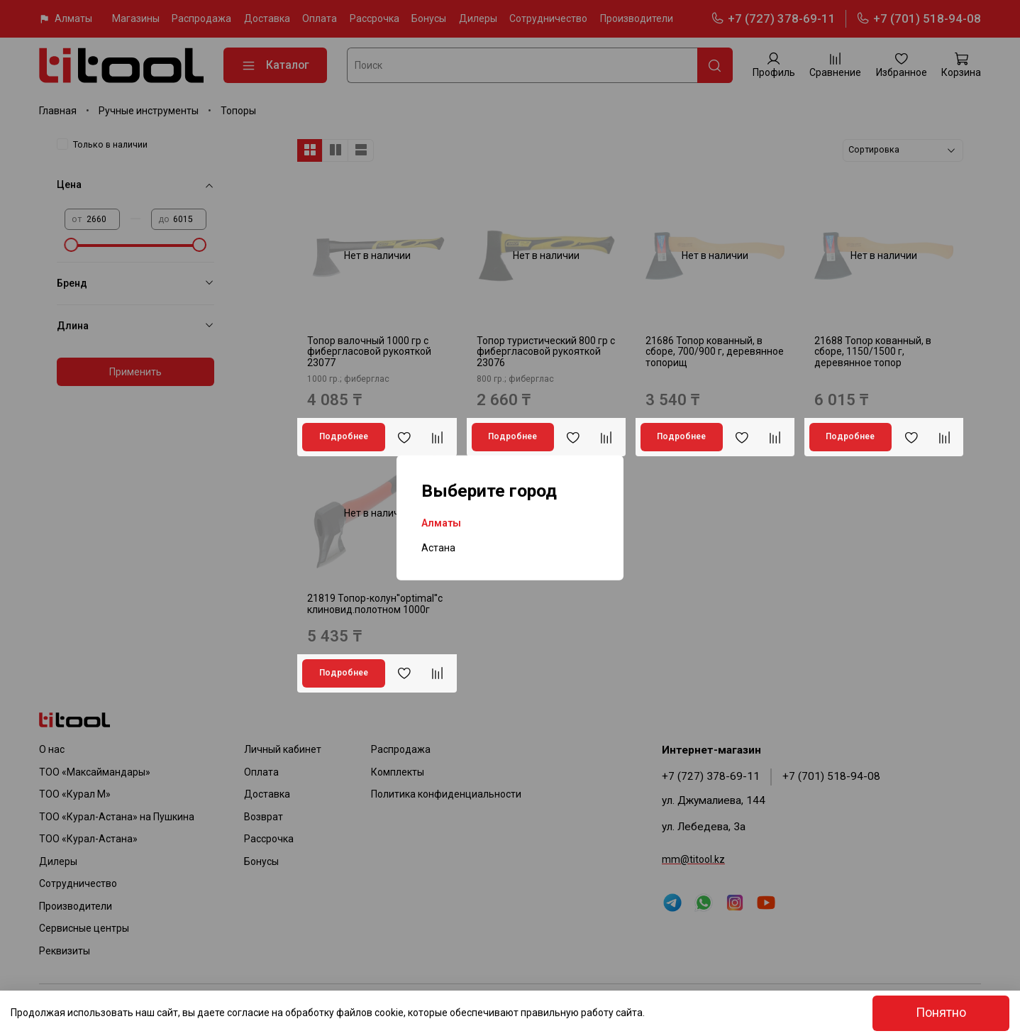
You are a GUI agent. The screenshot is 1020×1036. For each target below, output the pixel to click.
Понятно (941, 1012)
